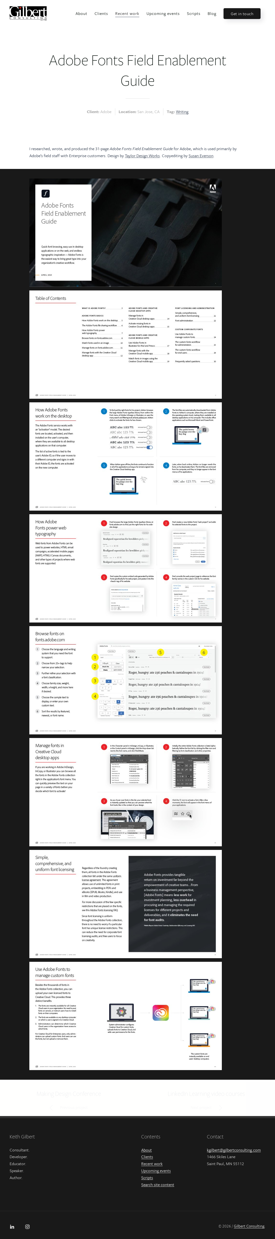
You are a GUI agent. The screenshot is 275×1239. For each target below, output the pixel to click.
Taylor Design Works (142, 156)
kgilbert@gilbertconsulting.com (234, 1150)
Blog (212, 13)
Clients (101, 13)
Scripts (193, 13)
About (81, 13)
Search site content (157, 1184)
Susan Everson (201, 156)
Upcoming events (163, 13)
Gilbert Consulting (249, 1226)
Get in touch (242, 14)
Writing (182, 112)
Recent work (127, 13)
